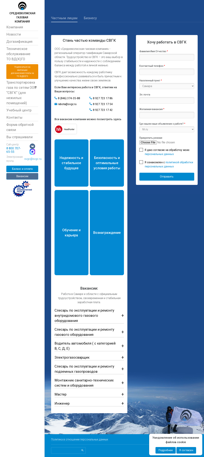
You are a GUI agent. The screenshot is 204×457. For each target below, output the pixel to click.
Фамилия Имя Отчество (153, 51)
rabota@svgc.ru (67, 104)
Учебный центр (19, 110)
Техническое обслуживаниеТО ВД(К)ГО (18, 54)
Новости (13, 34)
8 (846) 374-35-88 (69, 98)
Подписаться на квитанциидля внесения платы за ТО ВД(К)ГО (22, 71)
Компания (14, 27)
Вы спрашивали (19, 137)
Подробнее (165, 450)
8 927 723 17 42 (103, 110)
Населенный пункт (150, 80)
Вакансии (22, 176)
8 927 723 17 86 (103, 98)
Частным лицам (64, 18)
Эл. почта (144, 94)
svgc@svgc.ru (32, 159)
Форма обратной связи (20, 127)
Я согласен (186, 450)
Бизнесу (90, 18)
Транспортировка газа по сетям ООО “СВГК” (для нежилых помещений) (21, 92)
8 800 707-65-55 (13, 149)
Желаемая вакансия (151, 109)
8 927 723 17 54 (103, 104)
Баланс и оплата (22, 168)
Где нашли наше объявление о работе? (162, 123)
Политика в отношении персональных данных (79, 439)
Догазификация (19, 41)
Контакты (14, 117)
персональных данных (159, 154)
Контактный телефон (152, 66)
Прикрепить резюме (150, 137)
